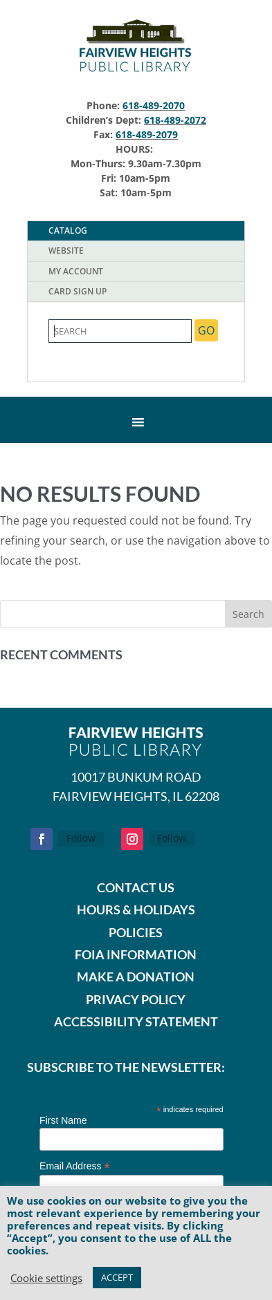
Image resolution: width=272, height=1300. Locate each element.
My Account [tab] (75, 271)
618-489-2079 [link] (147, 134)
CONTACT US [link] (135, 887)
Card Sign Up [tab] (77, 291)
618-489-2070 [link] (154, 105)
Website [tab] (66, 250)
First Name (63, 1120)
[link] (136, 73)
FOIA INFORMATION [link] (136, 954)
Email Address (74, 1166)
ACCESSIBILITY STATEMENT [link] (136, 1021)
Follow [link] (81, 838)
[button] (248, 614)
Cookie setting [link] (46, 1278)
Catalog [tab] (67, 230)
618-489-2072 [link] (175, 119)
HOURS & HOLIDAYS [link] (136, 909)
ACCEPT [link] (117, 1277)
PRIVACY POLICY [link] (135, 999)
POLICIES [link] (136, 932)
